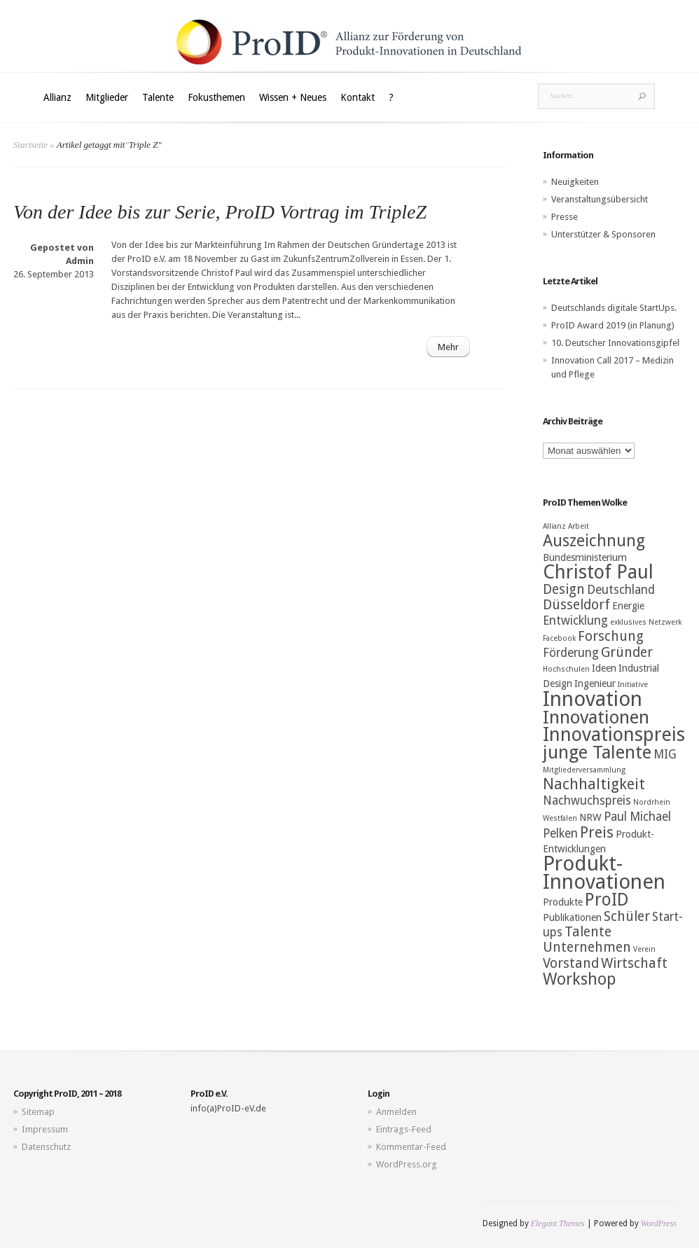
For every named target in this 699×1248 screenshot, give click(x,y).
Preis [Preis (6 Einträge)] (597, 832)
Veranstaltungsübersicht (599, 199)
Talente (158, 97)
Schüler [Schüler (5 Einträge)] (627, 916)
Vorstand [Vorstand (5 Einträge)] (571, 963)
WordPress (659, 1223)
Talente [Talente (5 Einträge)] (588, 932)
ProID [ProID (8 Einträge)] (607, 899)
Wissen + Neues (292, 97)
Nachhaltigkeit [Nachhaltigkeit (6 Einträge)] (594, 784)
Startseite (30, 144)
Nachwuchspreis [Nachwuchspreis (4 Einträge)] (587, 800)
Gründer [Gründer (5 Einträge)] (627, 652)
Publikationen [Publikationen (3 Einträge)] (572, 917)
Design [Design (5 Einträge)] (564, 589)
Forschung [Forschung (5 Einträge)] (611, 636)
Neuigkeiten (575, 181)
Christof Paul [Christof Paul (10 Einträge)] (598, 572)
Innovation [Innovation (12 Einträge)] (592, 699)
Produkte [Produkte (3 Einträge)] (563, 902)
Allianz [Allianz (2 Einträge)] (554, 526)
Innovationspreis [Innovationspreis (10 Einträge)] (614, 734)
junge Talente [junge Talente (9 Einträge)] (597, 752)
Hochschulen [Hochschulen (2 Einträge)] (566, 669)
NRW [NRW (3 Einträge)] (590, 817)
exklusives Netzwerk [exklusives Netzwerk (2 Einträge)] (645, 622)
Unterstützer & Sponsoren (603, 234)
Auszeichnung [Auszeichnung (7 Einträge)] (594, 540)
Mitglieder (106, 97)
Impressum (45, 1129)
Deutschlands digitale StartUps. (614, 308)
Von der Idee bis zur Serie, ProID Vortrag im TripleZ (220, 212)
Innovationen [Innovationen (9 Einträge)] (596, 717)
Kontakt (357, 97)
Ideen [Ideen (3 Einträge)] (604, 668)
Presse (564, 217)
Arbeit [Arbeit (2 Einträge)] (578, 526)
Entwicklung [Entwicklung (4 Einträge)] (575, 620)
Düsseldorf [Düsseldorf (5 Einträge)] (576, 605)
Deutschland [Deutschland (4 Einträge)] (621, 590)
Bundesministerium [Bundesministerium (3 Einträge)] (585, 557)
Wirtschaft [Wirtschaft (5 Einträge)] (634, 963)
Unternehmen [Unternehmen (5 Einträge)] (587, 947)
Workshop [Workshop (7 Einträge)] (579, 979)
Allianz (57, 97)
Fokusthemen (216, 97)
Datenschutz (46, 1147)
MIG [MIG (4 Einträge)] (665, 754)
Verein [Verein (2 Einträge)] (644, 949)
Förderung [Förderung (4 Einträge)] (571, 653)
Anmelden (396, 1112)
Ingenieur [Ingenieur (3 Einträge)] (595, 683)
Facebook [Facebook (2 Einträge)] (559, 638)
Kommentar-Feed (411, 1147)
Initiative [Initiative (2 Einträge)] (633, 684)
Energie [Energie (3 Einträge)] (628, 605)
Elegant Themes (558, 1223)
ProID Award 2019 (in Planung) (612, 325)
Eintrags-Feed (403, 1129)
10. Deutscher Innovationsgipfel (615, 343)
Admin (80, 261)
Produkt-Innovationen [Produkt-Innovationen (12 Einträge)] (604, 873)
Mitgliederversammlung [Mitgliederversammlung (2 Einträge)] (584, 770)
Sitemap (38, 1112)
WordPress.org (406, 1164)
